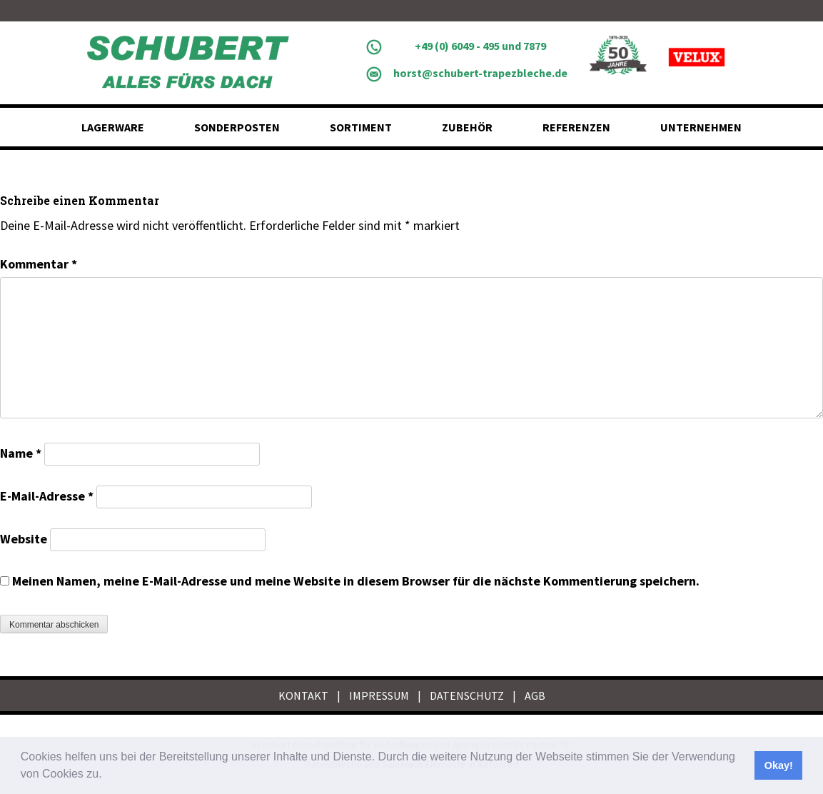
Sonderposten (237, 127)
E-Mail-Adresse (47, 496)
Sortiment (361, 127)
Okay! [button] (778, 765)
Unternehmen (701, 127)
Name (20, 453)
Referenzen (576, 127)
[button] (107, 775)
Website (23, 539)
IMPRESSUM (379, 695)
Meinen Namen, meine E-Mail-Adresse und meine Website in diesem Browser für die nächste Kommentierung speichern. (356, 581)
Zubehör (467, 127)
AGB (535, 695)
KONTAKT (303, 695)
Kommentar (38, 264)
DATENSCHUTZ (467, 695)
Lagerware (112, 127)
